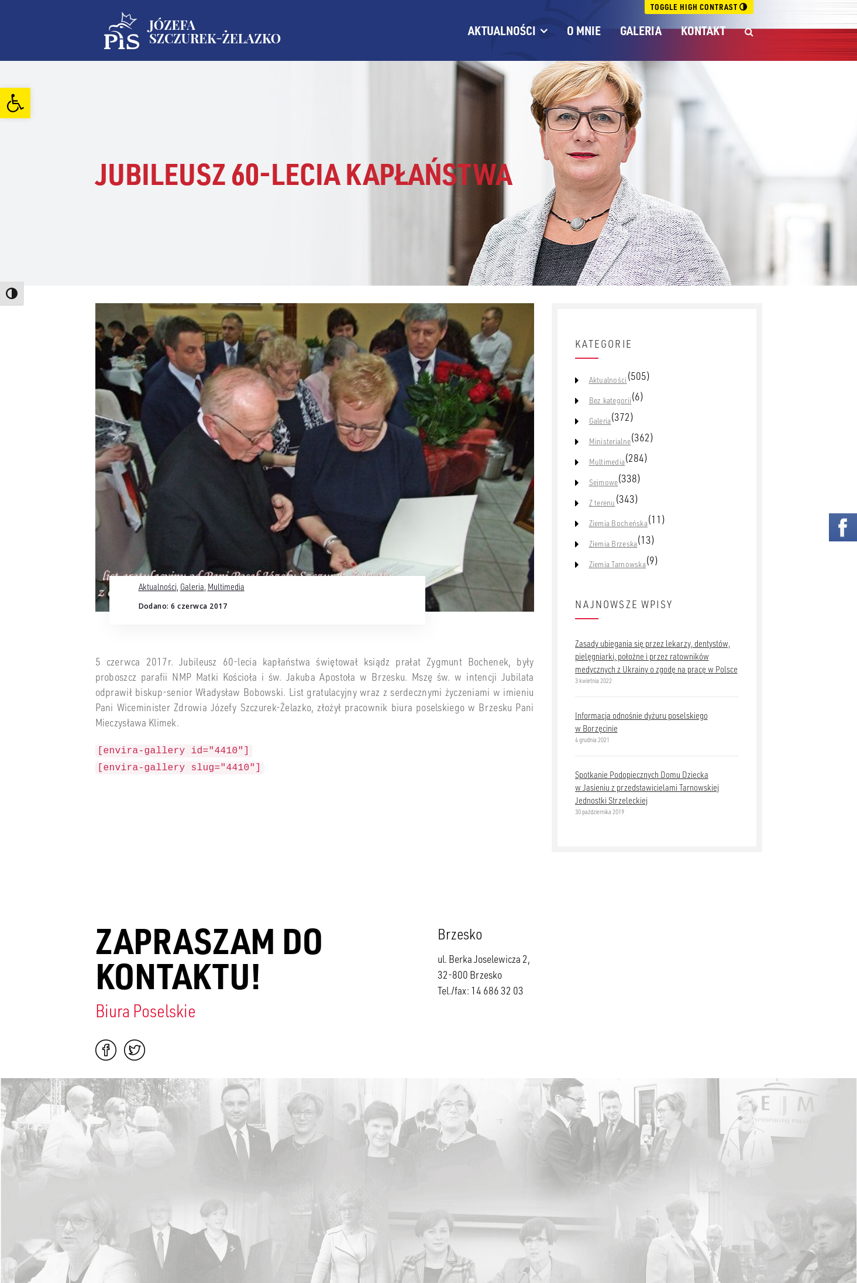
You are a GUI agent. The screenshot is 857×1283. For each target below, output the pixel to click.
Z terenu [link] (602, 503)
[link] (15, 103)
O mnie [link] (584, 30)
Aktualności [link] (502, 30)
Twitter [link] (134, 1050)
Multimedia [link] (226, 586)
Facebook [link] (105, 1050)
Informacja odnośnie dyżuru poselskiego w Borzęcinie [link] (641, 721)
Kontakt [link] (703, 30)
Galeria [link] (641, 30)
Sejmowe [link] (603, 482)
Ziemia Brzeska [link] (613, 543)
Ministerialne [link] (610, 441)
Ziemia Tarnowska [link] (617, 564)
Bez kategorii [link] (610, 400)
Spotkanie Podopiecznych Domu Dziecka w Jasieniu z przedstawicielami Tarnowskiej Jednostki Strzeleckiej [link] (647, 787)
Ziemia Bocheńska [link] (618, 523)
